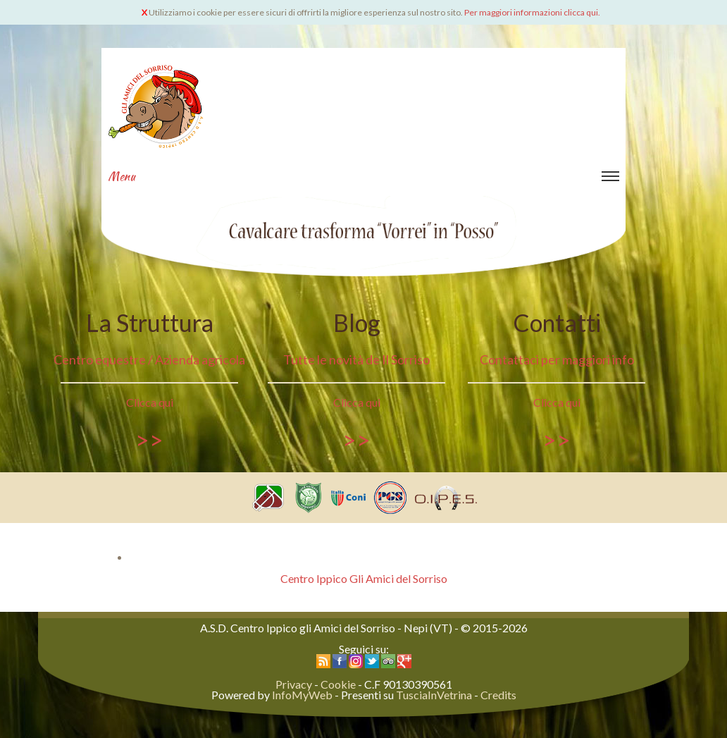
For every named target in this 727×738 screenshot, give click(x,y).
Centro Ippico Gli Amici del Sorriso (363, 578)
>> (149, 439)
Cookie (338, 684)
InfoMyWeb (302, 694)
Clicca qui (149, 402)
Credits (498, 694)
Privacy (293, 684)
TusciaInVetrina (434, 694)
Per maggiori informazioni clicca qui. (532, 12)
